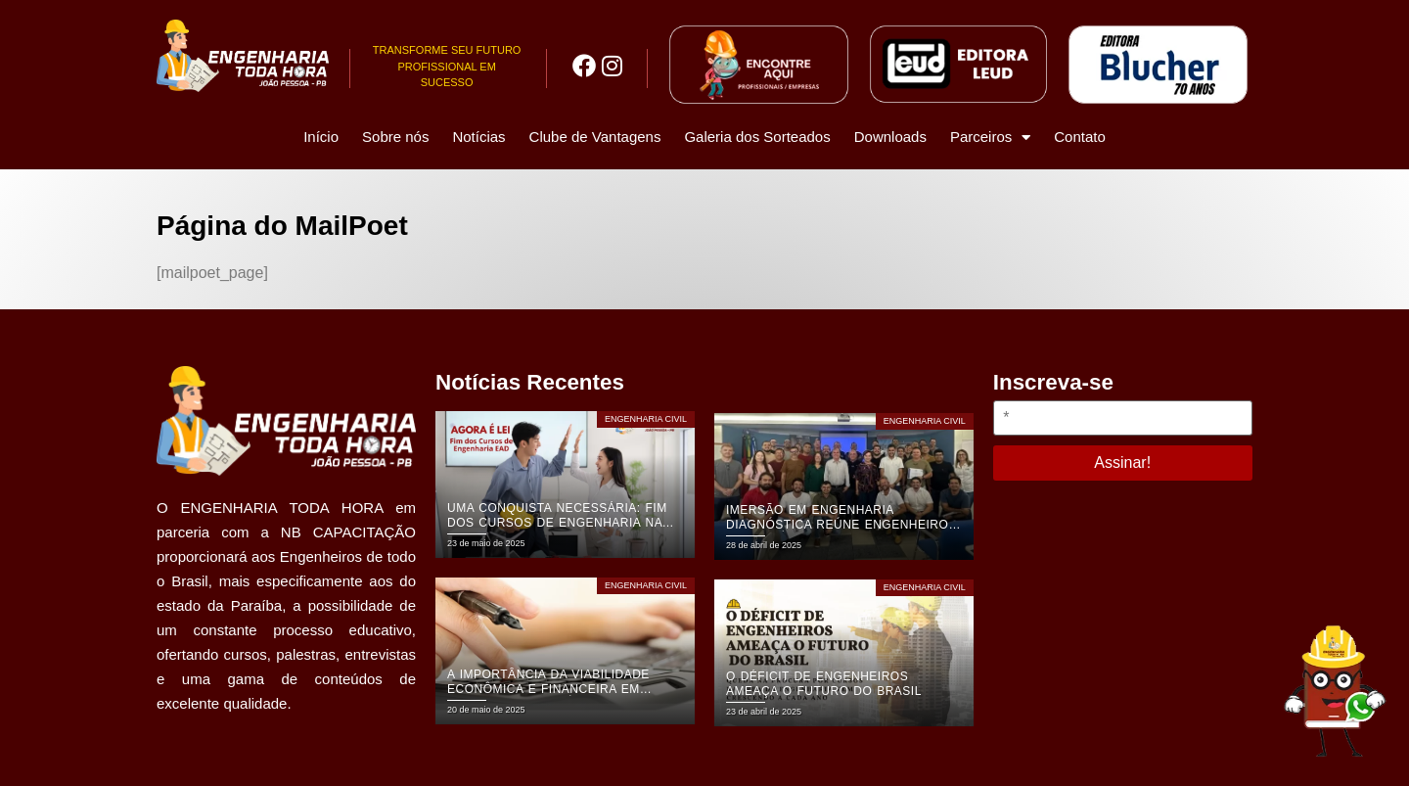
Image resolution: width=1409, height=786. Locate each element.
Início (321, 136)
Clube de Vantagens (595, 136)
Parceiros (990, 137)
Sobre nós (395, 136)
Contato (1080, 136)
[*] (1122, 418)
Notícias (478, 136)
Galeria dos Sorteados (757, 136)
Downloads (890, 136)
